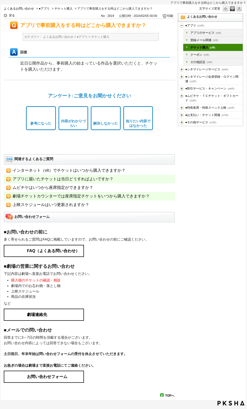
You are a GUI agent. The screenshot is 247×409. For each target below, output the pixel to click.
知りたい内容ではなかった (138, 123)
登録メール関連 (204, 40)
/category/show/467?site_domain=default (181, 115)
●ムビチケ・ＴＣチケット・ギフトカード (211, 98)
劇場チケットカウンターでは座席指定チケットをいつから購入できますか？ (81, 196)
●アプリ (44, 8)
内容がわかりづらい (73, 123)
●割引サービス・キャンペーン (209, 88)
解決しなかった (105, 123)
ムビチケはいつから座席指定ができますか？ (53, 187)
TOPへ (169, 395)
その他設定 (201, 62)
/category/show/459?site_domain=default (181, 96)
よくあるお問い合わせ (19, 8)
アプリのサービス (205, 33)
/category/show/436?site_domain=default (181, 25)
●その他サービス (200, 122)
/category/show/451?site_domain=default (181, 69)
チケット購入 (63, 8)
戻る (12, 15)
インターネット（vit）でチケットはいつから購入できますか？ (69, 170)
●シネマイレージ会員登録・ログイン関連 (211, 79)
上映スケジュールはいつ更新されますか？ (51, 204)
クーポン (199, 54)
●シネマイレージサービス (206, 69)
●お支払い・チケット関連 (206, 115)
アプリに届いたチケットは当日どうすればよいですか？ (63, 179)
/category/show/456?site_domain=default (181, 88)
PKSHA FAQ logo (231, 403)
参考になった (40, 123)
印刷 (170, 16)
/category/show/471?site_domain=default (181, 122)
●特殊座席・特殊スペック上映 (209, 107)
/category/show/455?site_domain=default (181, 76)
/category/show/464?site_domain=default (181, 107)
